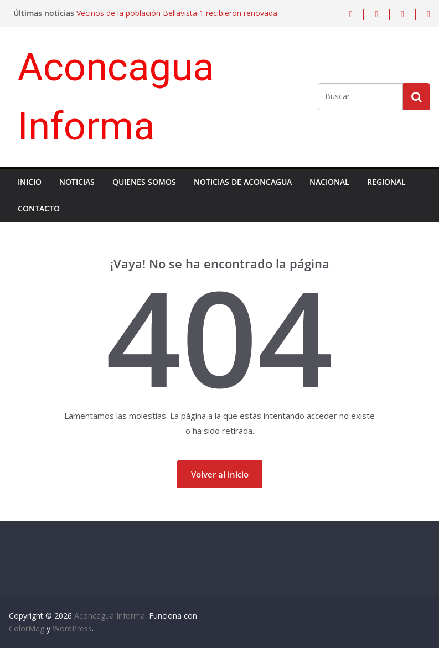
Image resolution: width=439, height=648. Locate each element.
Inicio (30, 182)
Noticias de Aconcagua (243, 182)
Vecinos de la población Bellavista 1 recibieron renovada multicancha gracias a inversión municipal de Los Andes (176, 18)
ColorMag (26, 628)
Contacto (39, 208)
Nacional (329, 182)
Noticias (77, 182)
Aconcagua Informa (109, 615)
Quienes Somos (144, 182)
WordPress (72, 628)
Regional (386, 182)
